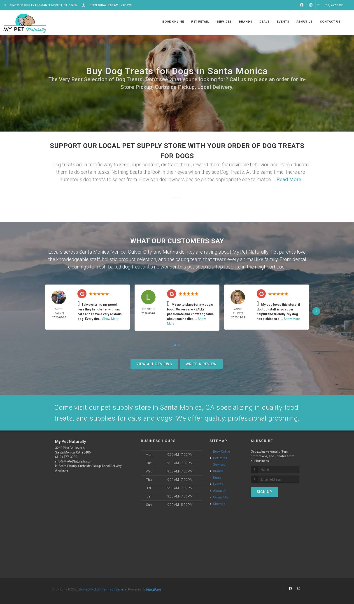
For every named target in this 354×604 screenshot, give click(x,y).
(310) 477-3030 (66, 457)
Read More (289, 179)
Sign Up (264, 492)
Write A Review (201, 364)
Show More (110, 319)
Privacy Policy (90, 589)
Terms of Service (114, 589)
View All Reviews (154, 364)
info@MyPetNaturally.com (73, 461)
